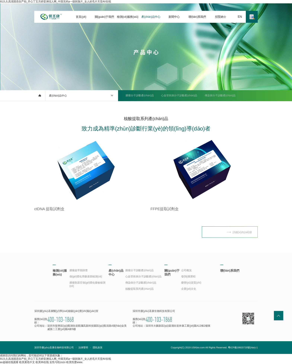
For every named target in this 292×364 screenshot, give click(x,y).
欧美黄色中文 (27, 362)
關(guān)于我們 (104, 16)
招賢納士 (220, 16)
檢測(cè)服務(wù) (127, 16)
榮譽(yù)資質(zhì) (191, 282)
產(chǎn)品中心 (150, 16)
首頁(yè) (81, 16)
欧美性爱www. (74, 362)
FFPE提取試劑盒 (164, 209)
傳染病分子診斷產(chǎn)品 (220, 95)
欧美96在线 (42, 362)
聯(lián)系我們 (197, 16)
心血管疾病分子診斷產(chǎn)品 (179, 95)
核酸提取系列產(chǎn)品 (136, 106)
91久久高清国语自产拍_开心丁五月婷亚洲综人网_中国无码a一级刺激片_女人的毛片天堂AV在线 (55, 1)
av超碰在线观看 (9, 362)
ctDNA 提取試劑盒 (49, 209)
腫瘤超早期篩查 (78, 270)
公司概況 (186, 270)
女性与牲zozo (58, 362)
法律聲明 (83, 347)
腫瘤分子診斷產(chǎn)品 (140, 95)
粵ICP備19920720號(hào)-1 (243, 347)
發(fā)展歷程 (188, 276)
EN (240, 16)
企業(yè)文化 (188, 288)
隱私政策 (97, 347)
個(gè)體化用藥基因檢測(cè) (85, 276)
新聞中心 (174, 16)
